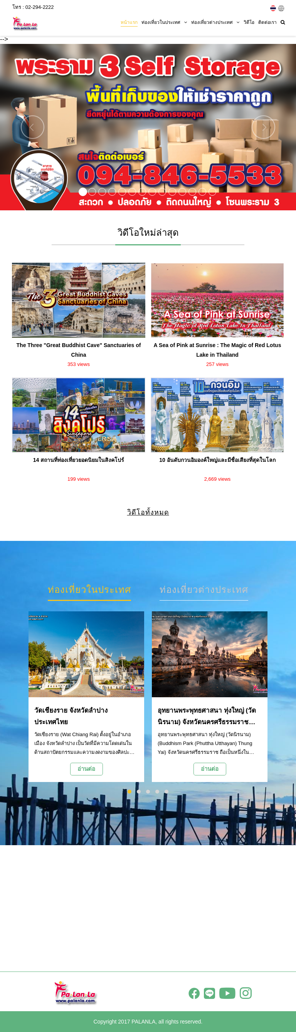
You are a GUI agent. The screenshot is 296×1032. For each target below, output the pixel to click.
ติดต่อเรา (267, 22)
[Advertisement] (148, 908)
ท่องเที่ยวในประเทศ (89, 589)
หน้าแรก (129, 22)
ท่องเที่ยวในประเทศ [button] (164, 22)
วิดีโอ (249, 22)
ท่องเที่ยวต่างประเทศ (204, 589)
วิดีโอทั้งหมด (148, 512)
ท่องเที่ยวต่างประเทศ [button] (215, 22)
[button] (22, 127)
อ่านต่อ (86, 768)
